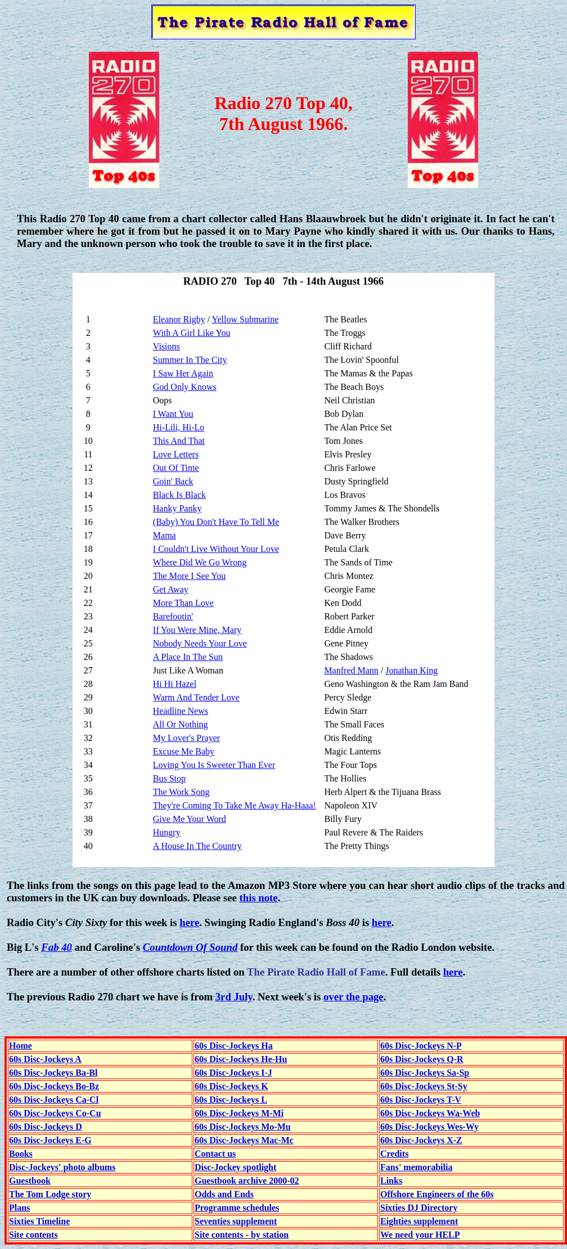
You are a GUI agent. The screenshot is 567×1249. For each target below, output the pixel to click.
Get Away (170, 589)
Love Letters (176, 454)
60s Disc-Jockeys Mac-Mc (244, 1140)
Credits (394, 1153)
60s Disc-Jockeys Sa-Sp (424, 1072)
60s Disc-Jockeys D (45, 1126)
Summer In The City (190, 360)
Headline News (180, 711)
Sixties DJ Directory (418, 1207)
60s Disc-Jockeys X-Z (421, 1140)
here (189, 922)
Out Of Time (176, 468)
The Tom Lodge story (50, 1194)
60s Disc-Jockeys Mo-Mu (243, 1126)
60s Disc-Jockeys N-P (421, 1045)
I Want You (173, 414)
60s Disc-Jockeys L (231, 1099)
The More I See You (189, 576)
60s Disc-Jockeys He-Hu (241, 1059)
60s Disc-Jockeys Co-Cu (55, 1113)
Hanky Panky (177, 508)
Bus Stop (169, 778)
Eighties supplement (419, 1221)
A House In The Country (197, 846)
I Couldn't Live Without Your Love (216, 549)
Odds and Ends (224, 1194)
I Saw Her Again (183, 373)
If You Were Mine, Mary (197, 630)
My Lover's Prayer (186, 738)
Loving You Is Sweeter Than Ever (214, 765)
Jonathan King (411, 670)
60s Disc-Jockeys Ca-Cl (53, 1099)
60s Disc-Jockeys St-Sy (423, 1086)
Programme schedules (237, 1207)
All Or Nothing (180, 724)
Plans (19, 1207)
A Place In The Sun (188, 657)
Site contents (33, 1234)
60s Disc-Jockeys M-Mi (239, 1113)
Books (21, 1153)
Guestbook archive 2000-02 (247, 1180)
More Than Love (183, 603)
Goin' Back (173, 481)
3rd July (234, 997)
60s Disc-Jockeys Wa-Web (430, 1113)
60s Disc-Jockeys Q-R (422, 1059)
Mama (164, 535)
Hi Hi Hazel (174, 684)
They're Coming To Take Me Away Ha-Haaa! (234, 805)
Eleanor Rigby (179, 319)
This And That (179, 441)
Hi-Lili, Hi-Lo (179, 427)
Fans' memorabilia (416, 1167)
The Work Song (181, 792)
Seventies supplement (236, 1221)
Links (391, 1180)
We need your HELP (420, 1234)
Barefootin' (173, 616)
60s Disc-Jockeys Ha (234, 1045)
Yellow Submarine (245, 319)
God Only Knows (185, 387)
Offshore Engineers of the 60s (436, 1194)
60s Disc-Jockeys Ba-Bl (53, 1072)
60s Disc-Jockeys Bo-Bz (54, 1086)
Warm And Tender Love (196, 697)
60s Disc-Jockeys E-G (50, 1140)
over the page (353, 997)
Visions (166, 346)
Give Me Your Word (189, 819)
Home (20, 1045)
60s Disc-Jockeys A (45, 1059)
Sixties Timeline (39, 1221)
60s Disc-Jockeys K (231, 1086)
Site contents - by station (242, 1234)
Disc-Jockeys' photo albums (62, 1167)
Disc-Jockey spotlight (235, 1167)
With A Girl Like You (192, 333)
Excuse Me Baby (183, 751)
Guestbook (30, 1180)
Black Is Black (179, 495)
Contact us (215, 1153)
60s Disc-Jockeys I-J (233, 1072)
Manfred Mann (351, 670)
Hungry (167, 832)
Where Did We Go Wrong (199, 562)
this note (259, 898)
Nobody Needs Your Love (200, 643)
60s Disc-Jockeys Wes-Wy (429, 1126)
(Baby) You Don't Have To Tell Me (216, 522)
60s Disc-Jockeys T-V (420, 1099)
